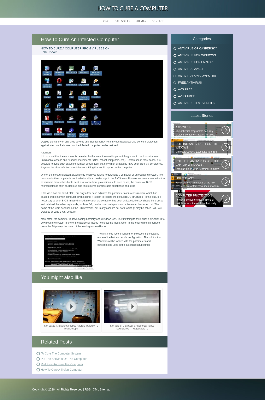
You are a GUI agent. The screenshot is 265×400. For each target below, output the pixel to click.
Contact (158, 21)
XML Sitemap (102, 389)
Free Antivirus (190, 82)
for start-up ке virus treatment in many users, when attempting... (199, 165)
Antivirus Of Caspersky (197, 48)
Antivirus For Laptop (195, 62)
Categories (122, 21)
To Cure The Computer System (61, 353)
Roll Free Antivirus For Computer (62, 364)
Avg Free (185, 89)
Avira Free (186, 96)
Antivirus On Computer (197, 75)
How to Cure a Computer (132, 9)
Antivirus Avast (190, 69)
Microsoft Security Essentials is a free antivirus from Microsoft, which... (199, 147)
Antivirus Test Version (197, 103)
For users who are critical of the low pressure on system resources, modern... (199, 182)
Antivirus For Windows (197, 55)
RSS (88, 389)
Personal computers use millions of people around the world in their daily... (199, 199)
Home (105, 21)
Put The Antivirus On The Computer (64, 358)
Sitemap (141, 21)
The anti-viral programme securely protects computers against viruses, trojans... (199, 130)
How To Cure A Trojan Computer (62, 369)
